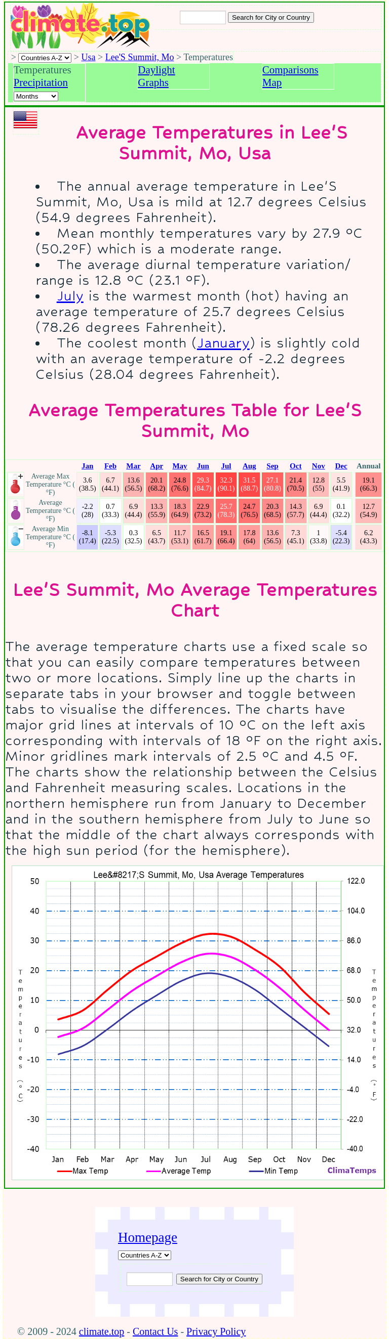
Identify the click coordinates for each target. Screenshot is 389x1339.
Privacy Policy (216, 1331)
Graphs (153, 82)
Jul (226, 466)
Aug (249, 466)
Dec (341, 466)
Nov (318, 466)
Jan (87, 466)
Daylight (156, 70)
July (70, 296)
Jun (203, 466)
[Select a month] (36, 96)
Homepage (147, 1237)
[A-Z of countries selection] (44, 58)
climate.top (101, 1331)
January (223, 343)
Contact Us (155, 1331)
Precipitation (41, 82)
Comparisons (290, 70)
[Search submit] (271, 17)
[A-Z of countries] (144, 1255)
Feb (110, 466)
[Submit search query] (219, 1279)
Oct (295, 466)
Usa (89, 57)
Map (272, 82)
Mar (133, 466)
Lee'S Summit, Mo (139, 57)
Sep (272, 466)
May (179, 466)
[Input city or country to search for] (203, 17)
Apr (156, 466)
